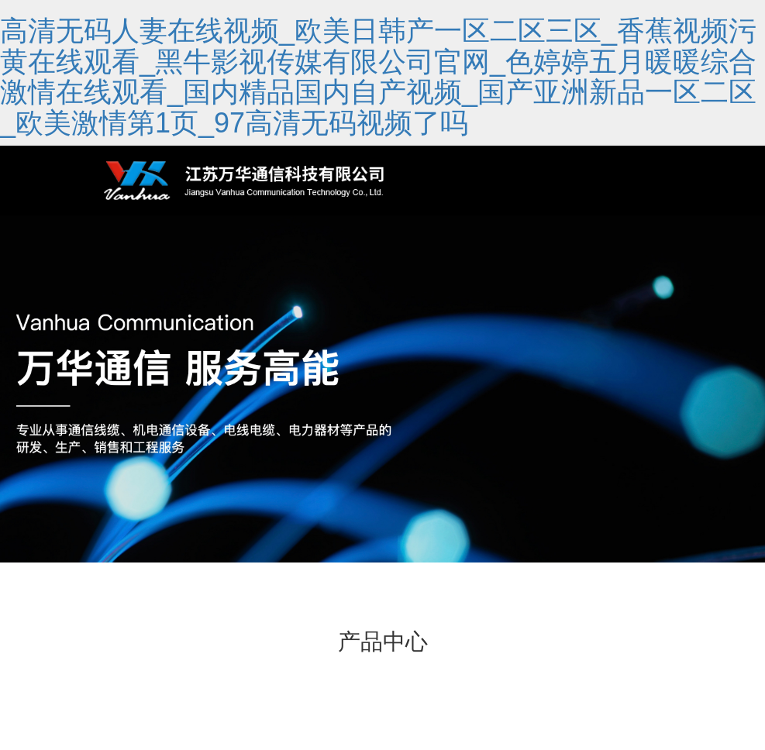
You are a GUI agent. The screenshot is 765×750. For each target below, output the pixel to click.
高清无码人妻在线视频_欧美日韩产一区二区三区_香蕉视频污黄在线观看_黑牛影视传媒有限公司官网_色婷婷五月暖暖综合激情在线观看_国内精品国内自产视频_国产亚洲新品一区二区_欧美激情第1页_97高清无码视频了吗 (378, 77)
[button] (383, 544)
